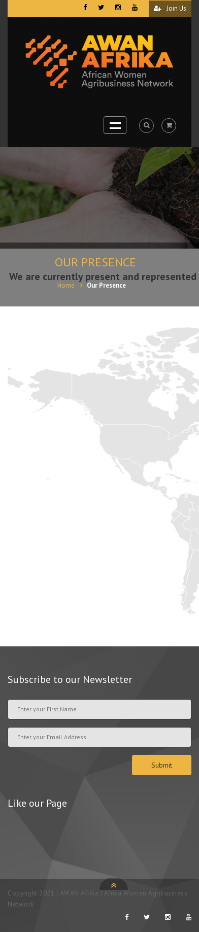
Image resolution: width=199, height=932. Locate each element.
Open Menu (115, 125)
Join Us (170, 8)
